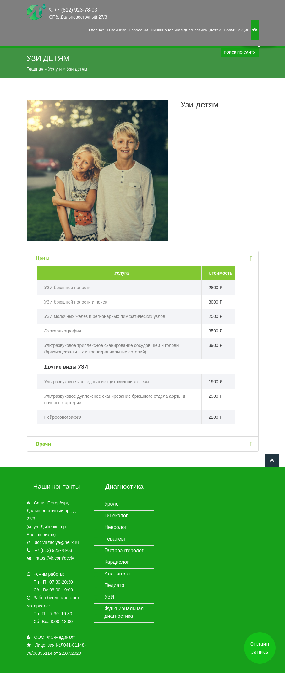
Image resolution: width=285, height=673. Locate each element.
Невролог (115, 527)
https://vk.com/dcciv (55, 558)
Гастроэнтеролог (124, 550)
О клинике (116, 30)
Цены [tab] (145, 258)
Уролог (112, 504)
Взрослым (138, 30)
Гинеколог (116, 515)
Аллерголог (117, 573)
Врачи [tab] (145, 444)
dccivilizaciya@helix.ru (57, 542)
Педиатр (114, 585)
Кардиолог (116, 562)
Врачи (229, 30)
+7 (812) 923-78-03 (75, 10)
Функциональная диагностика (179, 30)
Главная (96, 30)
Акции (243, 30)
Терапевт (115, 538)
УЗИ (109, 597)
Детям (216, 30)
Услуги (55, 69)
